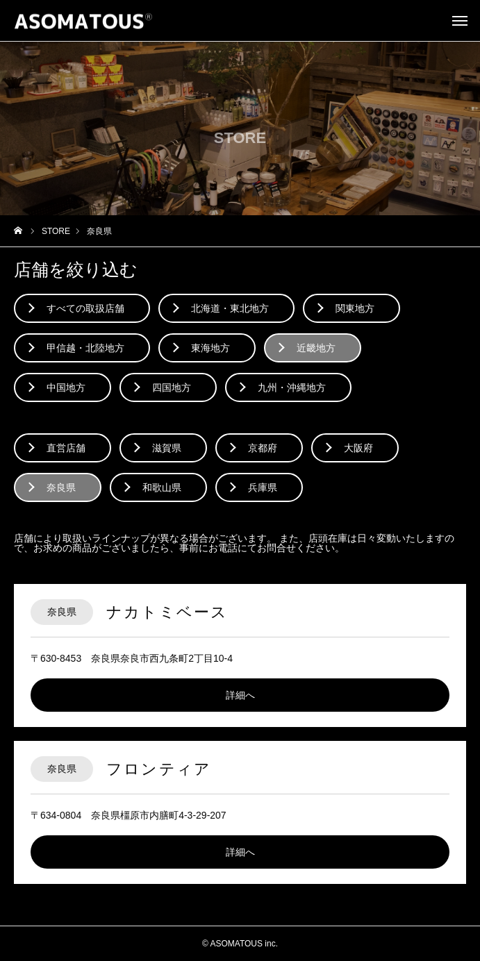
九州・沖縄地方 (292, 387)
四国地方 (171, 387)
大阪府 (358, 447)
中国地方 (66, 387)
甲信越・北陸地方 (85, 347)
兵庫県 (262, 487)
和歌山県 (161, 487)
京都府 (262, 447)
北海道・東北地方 (230, 308)
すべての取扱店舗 (85, 308)
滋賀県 (166, 447)
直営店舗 (66, 447)
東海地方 (210, 347)
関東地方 (355, 308)
